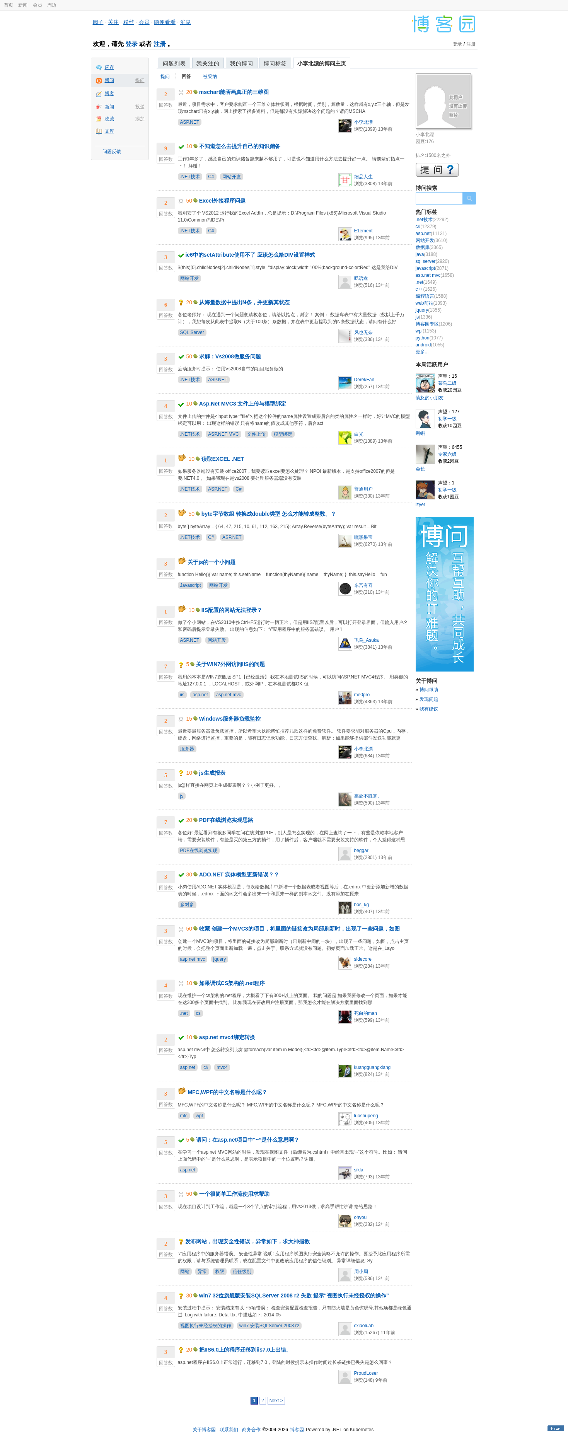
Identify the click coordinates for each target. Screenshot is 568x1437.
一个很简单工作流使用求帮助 (234, 1194)
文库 (109, 131)
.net (184, 1013)
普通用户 (363, 489)
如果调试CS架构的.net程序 (232, 983)
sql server (432, 261)
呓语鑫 (361, 278)
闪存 (109, 67)
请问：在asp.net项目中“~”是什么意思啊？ (247, 1140)
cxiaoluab (364, 1325)
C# (211, 176)
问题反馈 (111, 151)
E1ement (363, 231)
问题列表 (174, 63)
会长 (420, 469)
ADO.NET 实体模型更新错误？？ (239, 874)
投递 (140, 106)
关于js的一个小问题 (211, 562)
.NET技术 (190, 176)
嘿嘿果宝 (363, 537)
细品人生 (363, 176)
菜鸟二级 (447, 383)
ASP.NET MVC (223, 434)
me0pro (362, 694)
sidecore (363, 959)
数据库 (429, 247)
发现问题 (429, 699)
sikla (358, 1170)
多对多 (187, 904)
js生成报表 (212, 773)
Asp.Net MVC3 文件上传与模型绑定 (243, 404)
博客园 (297, 1429)
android (430, 345)
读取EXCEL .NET (222, 459)
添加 (140, 118)
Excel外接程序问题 (222, 201)
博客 (109, 93)
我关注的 (208, 63)
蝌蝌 (420, 433)
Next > (276, 1400)
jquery (219, 959)
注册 (160, 44)
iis (182, 694)
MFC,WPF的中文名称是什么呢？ (227, 1092)
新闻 (22, 5)
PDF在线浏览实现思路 (226, 820)
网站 (184, 1271)
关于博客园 (204, 1429)
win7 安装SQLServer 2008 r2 (269, 1325)
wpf (199, 1115)
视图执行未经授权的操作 (205, 1325)
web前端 (431, 303)
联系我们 (229, 1429)
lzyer (420, 504)
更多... (422, 352)
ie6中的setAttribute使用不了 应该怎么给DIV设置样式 (250, 255)
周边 (51, 5)
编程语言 (432, 296)
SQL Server (192, 332)
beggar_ (362, 850)
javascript (432, 268)
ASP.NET (190, 122)
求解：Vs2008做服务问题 (230, 356)
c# (205, 1067)
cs (198, 1013)
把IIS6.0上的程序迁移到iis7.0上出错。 (245, 1350)
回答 (186, 76)
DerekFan (364, 379)
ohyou (360, 1217)
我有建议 (429, 709)
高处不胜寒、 (368, 796)
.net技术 (432, 219)
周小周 (361, 1271)
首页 (8, 5)
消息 (185, 22)
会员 (37, 5)
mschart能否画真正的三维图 (234, 92)
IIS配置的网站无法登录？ (231, 610)
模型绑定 (283, 434)
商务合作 (251, 1429)
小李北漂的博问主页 (321, 63)
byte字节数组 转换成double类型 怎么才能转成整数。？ (268, 514)
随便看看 (165, 22)
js (182, 796)
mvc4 (222, 1067)
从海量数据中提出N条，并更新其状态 (244, 302)
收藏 (109, 118)
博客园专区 (434, 324)
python (429, 338)
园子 (98, 22)
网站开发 (231, 176)
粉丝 (128, 22)
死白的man (365, 1013)
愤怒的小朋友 (429, 398)
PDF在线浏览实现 (198, 850)
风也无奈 (363, 332)
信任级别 (242, 1271)
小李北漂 (363, 122)
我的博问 (241, 63)
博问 (109, 80)
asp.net (200, 694)
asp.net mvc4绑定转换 (227, 1037)
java (427, 254)
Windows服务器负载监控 (230, 719)
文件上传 (256, 434)
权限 (219, 1271)
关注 (113, 22)
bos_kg (361, 904)
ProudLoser (366, 1373)
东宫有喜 (363, 585)
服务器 (187, 749)
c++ (426, 289)
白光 (358, 434)
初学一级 (447, 418)
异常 (202, 1271)
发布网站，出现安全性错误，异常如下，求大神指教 (247, 1241)
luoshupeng (366, 1115)
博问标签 (275, 63)
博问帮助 (429, 689)
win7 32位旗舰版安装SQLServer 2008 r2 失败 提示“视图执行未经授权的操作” (294, 1295)
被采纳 (210, 76)
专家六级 (447, 454)
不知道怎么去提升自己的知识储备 (239, 146)
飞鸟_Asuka (366, 640)
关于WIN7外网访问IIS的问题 (230, 664)
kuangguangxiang (372, 1067)
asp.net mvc (228, 694)
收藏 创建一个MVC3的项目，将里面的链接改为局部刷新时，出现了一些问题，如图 (299, 929)
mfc (184, 1115)
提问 (140, 80)
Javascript (190, 585)
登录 (131, 44)
